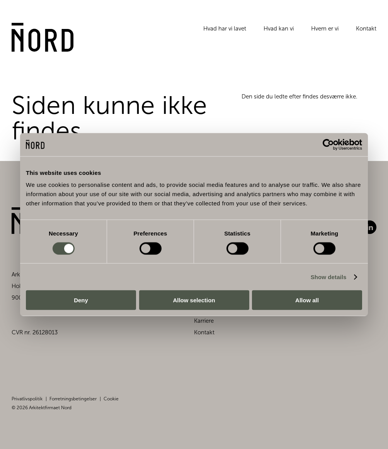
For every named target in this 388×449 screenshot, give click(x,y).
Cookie (111, 399)
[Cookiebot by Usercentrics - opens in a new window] (328, 144)
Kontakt (366, 28)
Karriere (204, 320)
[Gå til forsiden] (43, 37)
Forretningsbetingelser (73, 399)
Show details (329, 276)
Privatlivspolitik (27, 399)
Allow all (307, 300)
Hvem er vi (325, 28)
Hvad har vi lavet (224, 28)
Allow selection (194, 300)
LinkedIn (369, 227)
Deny (81, 300)
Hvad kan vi (279, 28)
